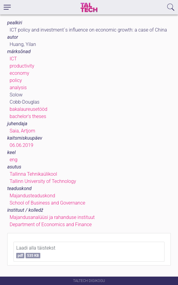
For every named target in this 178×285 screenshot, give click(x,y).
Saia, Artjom (22, 131)
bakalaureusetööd (28, 109)
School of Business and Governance (47, 203)
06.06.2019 (21, 145)
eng (13, 159)
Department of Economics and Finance (51, 224)
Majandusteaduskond (32, 196)
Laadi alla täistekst (35, 251)
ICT (13, 59)
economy (19, 73)
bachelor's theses (28, 116)
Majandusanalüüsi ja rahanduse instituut (52, 217)
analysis (18, 87)
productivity (22, 66)
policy (16, 80)
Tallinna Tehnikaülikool (33, 174)
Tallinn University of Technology (43, 181)
